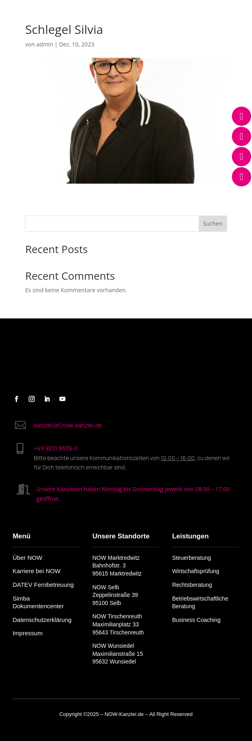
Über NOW (27, 557)
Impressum (27, 633)
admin (44, 44)
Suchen (213, 223)
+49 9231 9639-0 (56, 448)
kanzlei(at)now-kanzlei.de (68, 425)
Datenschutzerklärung (42, 619)
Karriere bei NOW (36, 570)
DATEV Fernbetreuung (43, 584)
